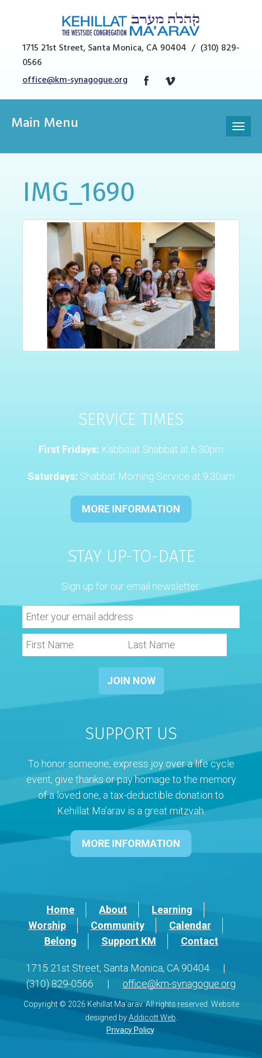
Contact (199, 941)
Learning (172, 909)
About (113, 909)
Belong (60, 941)
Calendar (190, 925)
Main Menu (44, 125)
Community (117, 925)
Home (60, 909)
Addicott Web (152, 1017)
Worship (47, 925)
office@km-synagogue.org (75, 80)
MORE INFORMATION (131, 509)
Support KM (128, 941)
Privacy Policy (130, 1029)
